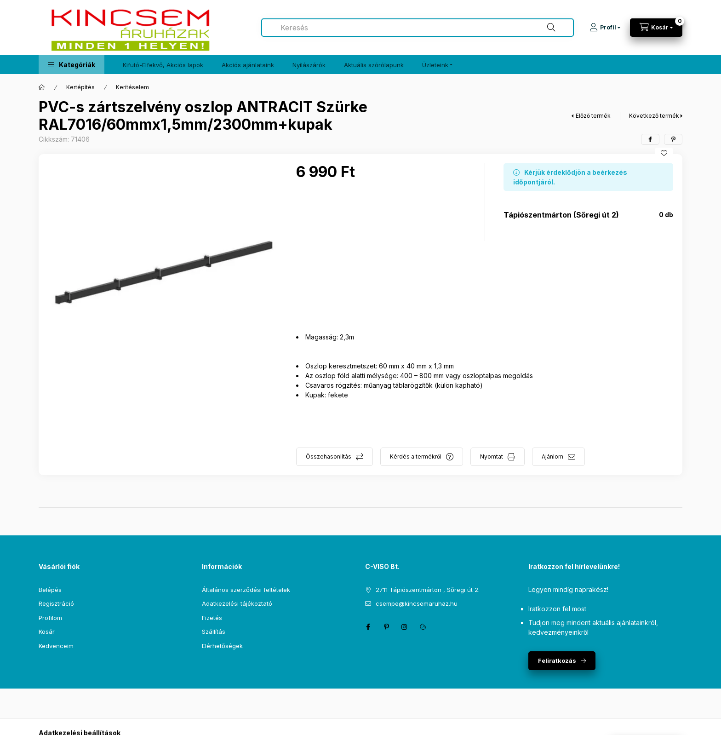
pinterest (386, 627)
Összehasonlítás (328, 456)
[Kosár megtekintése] (656, 27)
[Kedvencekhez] (664, 153)
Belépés (50, 589)
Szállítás (213, 631)
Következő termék (654, 115)
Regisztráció (56, 603)
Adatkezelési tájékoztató (237, 603)
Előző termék (593, 115)
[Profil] (605, 27)
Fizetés (212, 617)
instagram (404, 627)
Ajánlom (552, 456)
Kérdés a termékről (415, 456)
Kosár (47, 631)
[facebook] (650, 139)
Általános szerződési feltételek (246, 589)
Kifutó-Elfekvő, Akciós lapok (163, 65)
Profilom (50, 617)
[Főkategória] (42, 87)
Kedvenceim (56, 645)
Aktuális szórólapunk (374, 65)
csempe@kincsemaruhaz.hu (417, 603)
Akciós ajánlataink (248, 65)
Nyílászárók (309, 65)
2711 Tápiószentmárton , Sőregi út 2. (428, 589)
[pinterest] (673, 139)
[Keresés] (551, 27)
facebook (368, 627)
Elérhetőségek (222, 645)
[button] (71, 64)
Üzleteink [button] (435, 65)
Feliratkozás (557, 660)
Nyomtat (491, 456)
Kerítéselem (132, 87)
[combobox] (417, 27)
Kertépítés (80, 87)
